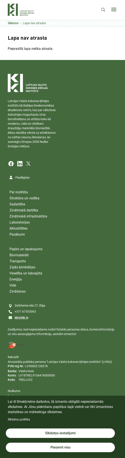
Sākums (13, 23)
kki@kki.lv (21, 317)
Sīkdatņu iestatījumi (60, 433)
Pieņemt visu (60, 447)
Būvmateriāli (19, 255)
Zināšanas (17, 291)
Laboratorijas (19, 222)
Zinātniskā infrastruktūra (28, 216)
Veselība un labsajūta (25, 273)
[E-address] (16, 345)
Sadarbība (17, 204)
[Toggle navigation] (113, 9)
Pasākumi (17, 234)
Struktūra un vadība (24, 198)
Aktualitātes (18, 228)
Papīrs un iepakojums (25, 249)
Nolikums (14, 391)
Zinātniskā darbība (23, 210)
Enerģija (15, 279)
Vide (12, 285)
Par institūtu (18, 192)
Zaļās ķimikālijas (22, 267)
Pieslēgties (22, 177)
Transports (17, 261)
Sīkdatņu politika (19, 419)
